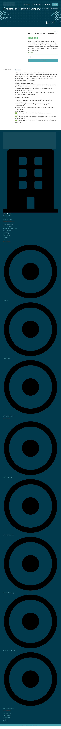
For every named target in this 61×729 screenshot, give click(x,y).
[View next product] (57, 31)
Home (40, 8)
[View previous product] (55, 31)
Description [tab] (7, 69)
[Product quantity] (29, 57)
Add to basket (43, 60)
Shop (43, 8)
